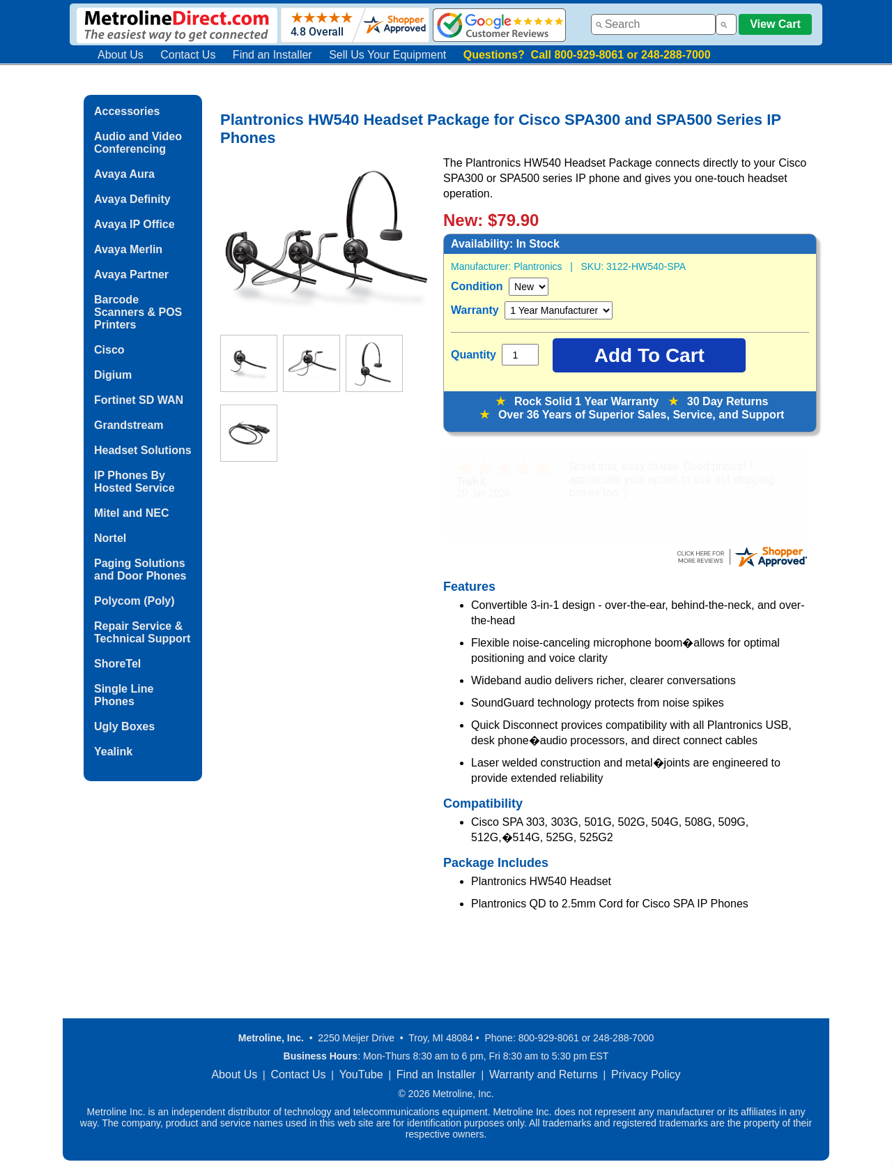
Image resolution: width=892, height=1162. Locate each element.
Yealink (113, 751)
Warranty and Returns (543, 1074)
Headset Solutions (143, 450)
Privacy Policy (646, 1074)
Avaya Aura (124, 174)
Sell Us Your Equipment (387, 55)
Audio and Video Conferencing (138, 142)
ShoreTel (117, 664)
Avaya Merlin (128, 249)
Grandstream (129, 425)
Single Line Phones (123, 695)
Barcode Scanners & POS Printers (138, 312)
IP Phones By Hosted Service (134, 481)
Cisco (109, 350)
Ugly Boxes (124, 726)
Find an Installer (272, 55)
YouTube (361, 1074)
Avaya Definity (132, 199)
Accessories (127, 111)
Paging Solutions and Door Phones (140, 569)
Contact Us (187, 55)
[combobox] (653, 24)
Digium (113, 375)
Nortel (110, 538)
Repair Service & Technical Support (142, 632)
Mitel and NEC (131, 513)
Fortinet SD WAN (138, 400)
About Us (121, 55)
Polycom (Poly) (134, 601)
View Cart (775, 24)
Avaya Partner (131, 274)
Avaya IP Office (134, 224)
